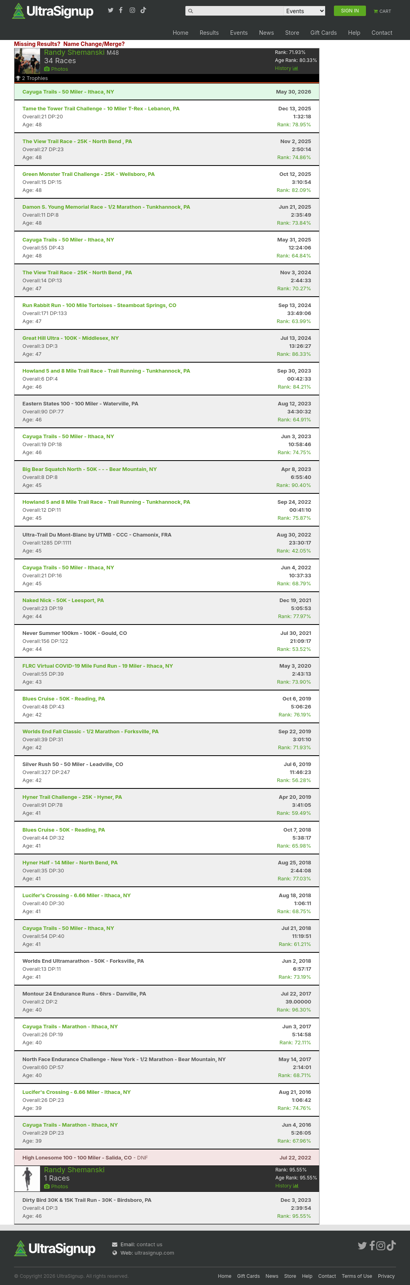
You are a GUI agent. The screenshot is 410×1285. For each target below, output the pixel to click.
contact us (149, 1244)
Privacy (386, 1276)
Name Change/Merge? (94, 43)
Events (239, 32)
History (286, 68)
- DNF (85, 1157)
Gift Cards (323, 32)
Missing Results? (37, 43)
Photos (56, 69)
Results (209, 32)
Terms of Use (357, 1276)
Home (180, 32)
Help (354, 32)
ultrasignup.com (154, 1252)
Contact (382, 32)
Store (292, 32)
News (266, 32)
